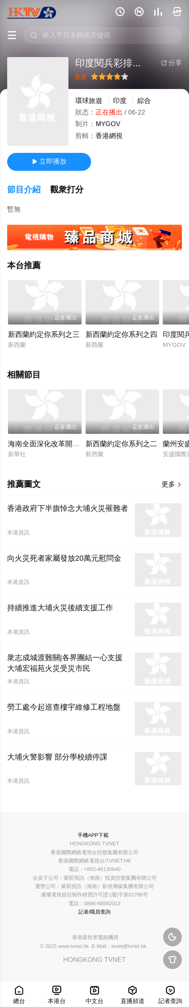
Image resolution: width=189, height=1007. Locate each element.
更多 (172, 484)
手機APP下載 (93, 835)
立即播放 (49, 161)
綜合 (144, 101)
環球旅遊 (88, 101)
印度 (120, 101)
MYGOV (107, 124)
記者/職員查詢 (94, 912)
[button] (28, 189)
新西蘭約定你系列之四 (121, 334)
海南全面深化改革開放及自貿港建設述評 (72, 444)
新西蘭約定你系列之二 (121, 444)
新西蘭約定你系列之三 (44, 334)
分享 (171, 63)
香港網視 (109, 136)
